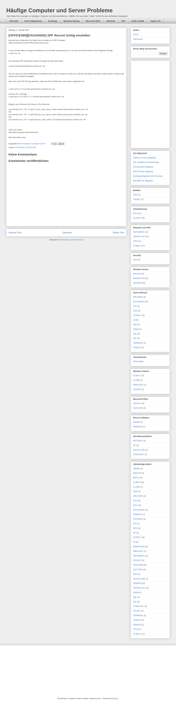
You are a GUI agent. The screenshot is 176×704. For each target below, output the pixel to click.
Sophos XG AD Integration (144, 158)
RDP (135, 324)
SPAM (136, 329)
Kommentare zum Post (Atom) (71, 240)
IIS (134, 320)
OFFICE (136, 403)
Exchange (52, 21)
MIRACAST (138, 385)
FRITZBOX (138, 441)
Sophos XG (155, 21)
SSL (135, 338)
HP (134, 445)
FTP (135, 306)
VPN (123, 21)
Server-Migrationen (33, 21)
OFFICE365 (31, 147)
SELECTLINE (139, 450)
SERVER (137, 283)
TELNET (137, 199)
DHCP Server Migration (143, 171)
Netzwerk (111, 21)
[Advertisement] (150, 104)
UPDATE (137, 389)
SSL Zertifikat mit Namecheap (146, 162)
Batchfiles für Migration (143, 181)
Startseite (13, 21)
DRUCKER (138, 297)
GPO (135, 311)
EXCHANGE (20, 147)
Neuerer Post (15, 232)
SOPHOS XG (139, 236)
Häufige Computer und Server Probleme (59, 10)
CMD (135, 195)
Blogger (115, 698)
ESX (135, 213)
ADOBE (136, 422)
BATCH (136, 478)
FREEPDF (137, 427)
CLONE (136, 380)
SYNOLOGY (138, 454)
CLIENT (136, 375)
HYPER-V (137, 218)
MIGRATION (138, 278)
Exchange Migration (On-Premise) (148, 176)
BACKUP (137, 274)
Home (135, 34)
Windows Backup (72, 21)
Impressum (138, 39)
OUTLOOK (138, 408)
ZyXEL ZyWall (137, 21)
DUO (135, 260)
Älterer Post (118, 232)
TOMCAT (137, 347)
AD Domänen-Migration (143, 167)
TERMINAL (138, 343)
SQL (135, 334)
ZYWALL (137, 246)
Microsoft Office (93, 21)
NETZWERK (138, 232)
